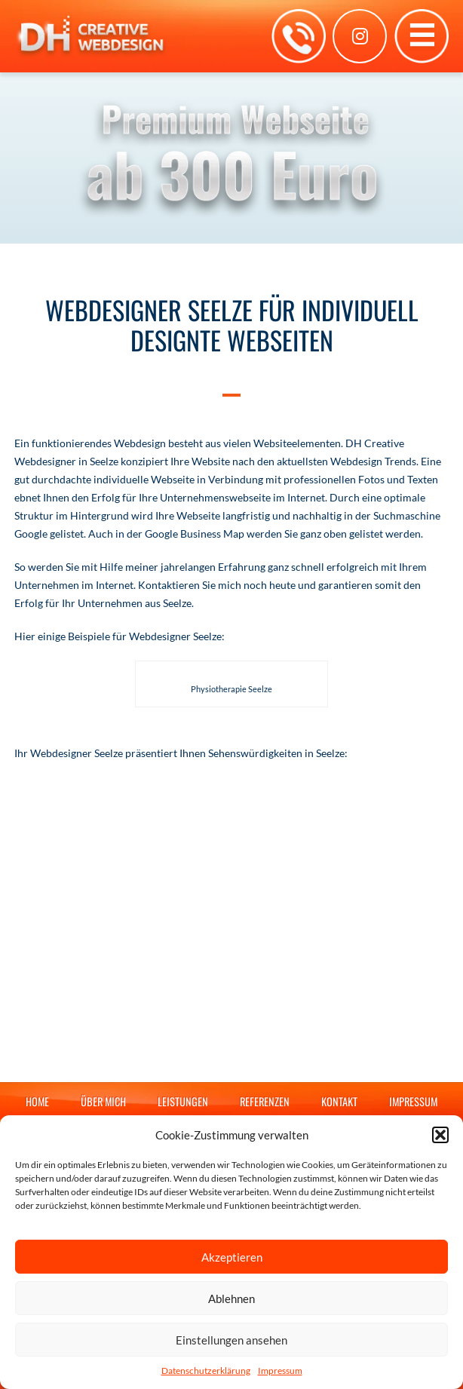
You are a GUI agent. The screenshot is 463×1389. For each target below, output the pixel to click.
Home (37, 1101)
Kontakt (339, 1101)
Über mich (103, 1101)
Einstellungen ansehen (231, 1340)
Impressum (280, 1370)
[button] (440, 1134)
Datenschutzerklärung (205, 1370)
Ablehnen (231, 1298)
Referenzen (265, 1101)
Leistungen (183, 1101)
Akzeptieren (231, 1257)
